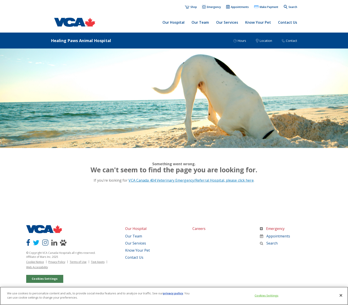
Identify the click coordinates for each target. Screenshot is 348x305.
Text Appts (98, 261)
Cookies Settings (44, 279)
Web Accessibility (37, 267)
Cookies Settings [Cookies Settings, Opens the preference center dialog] (266, 295)
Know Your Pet (258, 22)
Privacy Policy (56, 261)
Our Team (200, 22)
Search (269, 243)
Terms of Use (78, 261)
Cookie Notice (35, 261)
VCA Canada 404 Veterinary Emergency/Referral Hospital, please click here (191, 180)
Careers (199, 228)
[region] (174, 296)
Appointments (275, 236)
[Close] (341, 295)
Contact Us (287, 22)
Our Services (227, 22)
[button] (212, 7)
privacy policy (173, 293)
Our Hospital (173, 22)
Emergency (272, 228)
